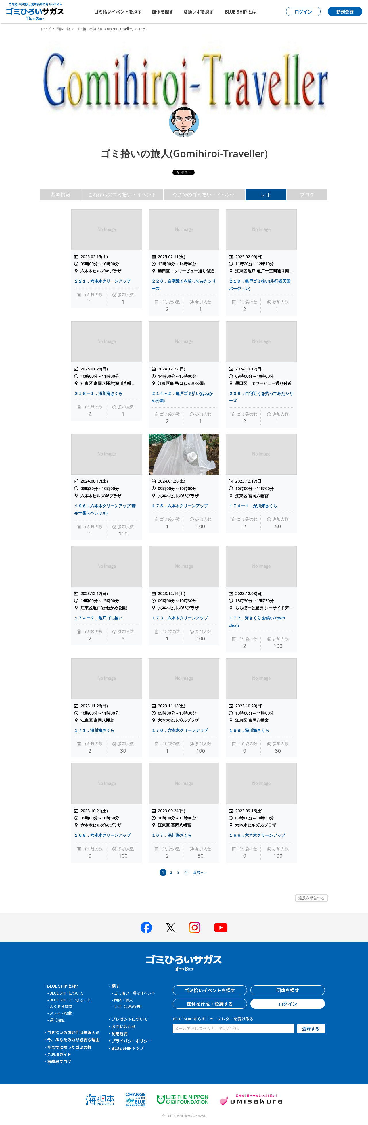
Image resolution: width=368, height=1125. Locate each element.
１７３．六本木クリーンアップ (180, 618)
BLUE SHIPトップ (128, 1048)
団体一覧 (63, 28)
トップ (45, 28)
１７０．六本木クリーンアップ (180, 730)
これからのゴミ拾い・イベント (122, 194)
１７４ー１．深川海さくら (253, 505)
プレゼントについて (130, 1019)
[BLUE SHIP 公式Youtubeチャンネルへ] (220, 927)
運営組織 (57, 1020)
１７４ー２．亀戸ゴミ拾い (98, 618)
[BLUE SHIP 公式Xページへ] (170, 927)
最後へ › (199, 872)
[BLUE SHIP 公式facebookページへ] (146, 927)
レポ (266, 194)
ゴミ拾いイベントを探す (118, 12)
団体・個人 (123, 1000)
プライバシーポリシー (132, 1041)
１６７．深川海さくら (172, 835)
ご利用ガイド (59, 1054)
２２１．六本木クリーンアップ (102, 281)
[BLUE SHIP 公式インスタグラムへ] (194, 927)
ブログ (307, 194)
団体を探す (162, 12)
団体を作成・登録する (210, 1003)
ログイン (288, 1003)
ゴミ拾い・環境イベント (134, 993)
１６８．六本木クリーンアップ (102, 835)
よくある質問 (61, 1006)
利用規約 (120, 1033)
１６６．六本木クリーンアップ (257, 835)
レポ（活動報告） (129, 1006)
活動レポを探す (198, 12)
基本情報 (60, 194)
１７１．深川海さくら (94, 730)
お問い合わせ (124, 1026)
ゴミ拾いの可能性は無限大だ (73, 1032)
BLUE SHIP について (66, 993)
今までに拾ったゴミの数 (69, 1047)
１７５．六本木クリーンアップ (180, 505)
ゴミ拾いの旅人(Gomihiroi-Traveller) (104, 28)
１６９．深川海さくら (249, 730)
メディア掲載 (61, 1013)
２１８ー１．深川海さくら (98, 393)
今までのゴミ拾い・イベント (204, 194)
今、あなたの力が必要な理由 (73, 1040)
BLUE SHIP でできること (70, 1000)
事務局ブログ (59, 1061)
